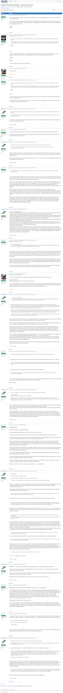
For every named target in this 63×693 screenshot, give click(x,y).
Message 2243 (11, 142)
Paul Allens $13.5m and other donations (47, 508)
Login (60, 1)
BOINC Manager (11, 6)
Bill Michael (3, 167)
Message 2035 (11, 34)
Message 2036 (11, 68)
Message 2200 (11, 108)
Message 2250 (11, 209)
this (24, 616)
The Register (39, 335)
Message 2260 (11, 389)
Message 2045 (34, 108)
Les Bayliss (3, 129)
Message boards (4, 6)
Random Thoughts (13, 124)
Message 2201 (11, 129)
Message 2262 (11, 424)
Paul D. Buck (3, 80)
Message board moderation (5, 8)
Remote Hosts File (38, 158)
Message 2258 (11, 294)
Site (16, 1)
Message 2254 (11, 240)
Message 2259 (11, 351)
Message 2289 (11, 638)
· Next (4, 11)
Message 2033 (11, 15)
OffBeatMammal (5, 108)
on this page (55, 53)
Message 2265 (11, 564)
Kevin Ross (3, 15)
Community (10, 1)
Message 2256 (11, 273)
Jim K (2, 68)
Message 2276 (11, 585)
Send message (3, 41)
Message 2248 (11, 167)
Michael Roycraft (4, 34)
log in (13, 9)
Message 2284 (11, 613)
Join (56, 1)
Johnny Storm (13, 555)
